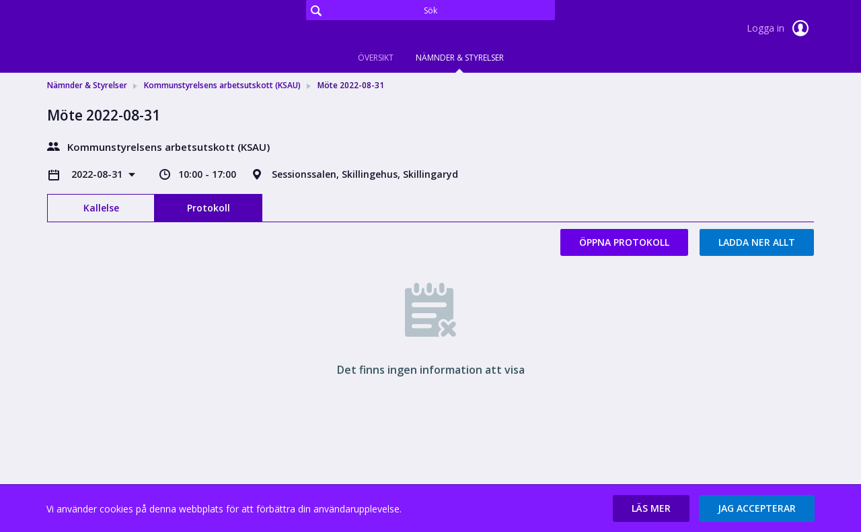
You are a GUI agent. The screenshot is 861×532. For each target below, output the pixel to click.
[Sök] (430, 10)
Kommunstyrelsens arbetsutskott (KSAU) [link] (222, 85)
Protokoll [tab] (208, 207)
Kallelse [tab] (101, 207)
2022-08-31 (98, 174)
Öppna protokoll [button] (624, 242)
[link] (114, 29)
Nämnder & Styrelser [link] (87, 85)
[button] (651, 508)
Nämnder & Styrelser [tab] (460, 57)
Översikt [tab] (376, 57)
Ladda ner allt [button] (756, 242)
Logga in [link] (780, 28)
